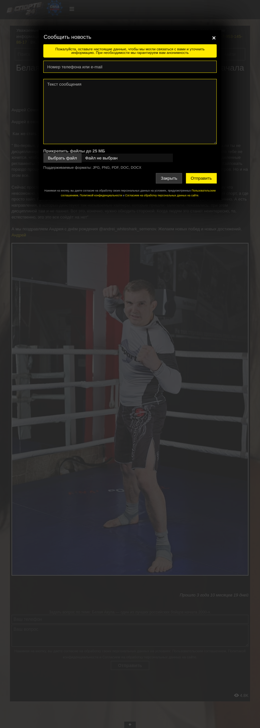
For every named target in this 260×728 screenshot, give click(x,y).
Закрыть (169, 178)
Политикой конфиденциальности (101, 195)
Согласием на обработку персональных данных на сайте (162, 195)
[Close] (214, 38)
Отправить (201, 178)
